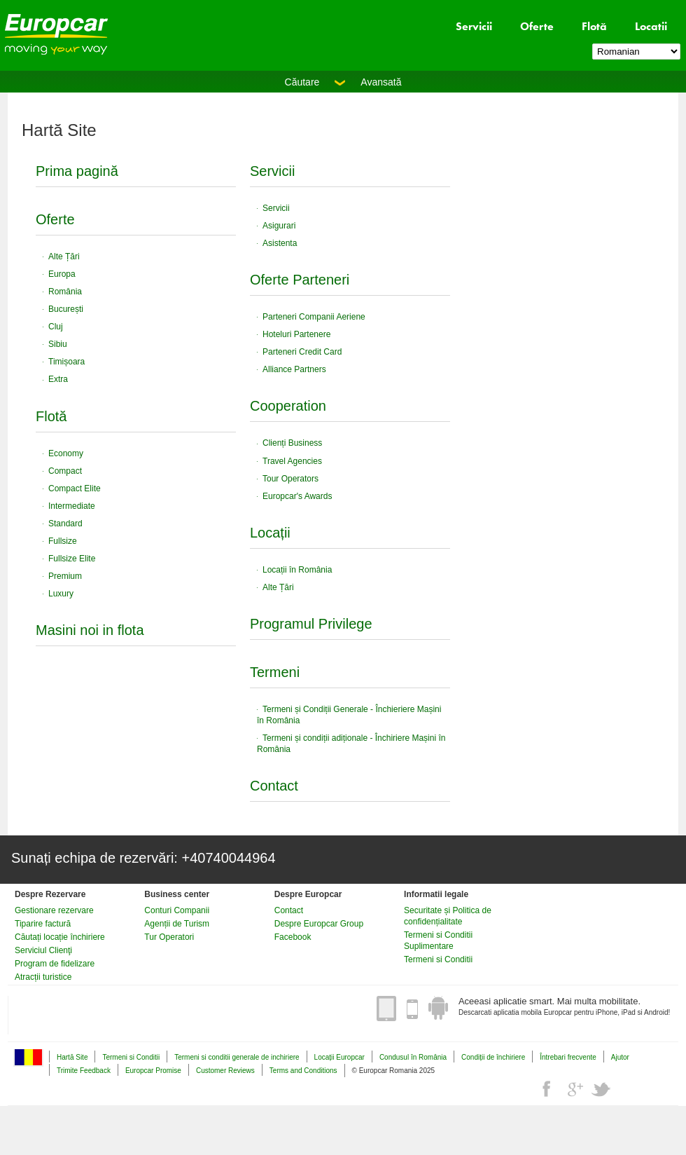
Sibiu (57, 344)
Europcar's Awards (297, 496)
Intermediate (71, 506)
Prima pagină (77, 171)
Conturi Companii (176, 910)
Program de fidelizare (54, 964)
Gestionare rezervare (54, 910)
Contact (274, 785)
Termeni (275, 672)
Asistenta (279, 243)
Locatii (651, 26)
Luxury (61, 594)
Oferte (537, 26)
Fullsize (62, 541)
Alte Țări (64, 256)
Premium (65, 576)
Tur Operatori (169, 937)
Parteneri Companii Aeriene (313, 317)
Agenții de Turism (176, 924)
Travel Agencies (292, 461)
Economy (65, 453)
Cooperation (288, 406)
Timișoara (66, 362)
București (65, 309)
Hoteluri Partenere (296, 334)
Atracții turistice (43, 977)
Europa (62, 274)
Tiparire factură (43, 924)
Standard (65, 523)
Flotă (594, 26)
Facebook (293, 937)
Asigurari (278, 226)
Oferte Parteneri (299, 279)
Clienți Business (292, 443)
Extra (58, 379)
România (65, 291)
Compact (65, 471)
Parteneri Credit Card (302, 352)
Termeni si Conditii (438, 959)
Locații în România (297, 570)
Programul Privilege (311, 623)
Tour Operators (290, 479)
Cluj (55, 327)
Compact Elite (74, 488)
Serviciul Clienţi (43, 950)
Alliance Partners (294, 369)
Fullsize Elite (71, 558)
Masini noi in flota (90, 630)
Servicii (474, 26)
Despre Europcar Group (318, 924)
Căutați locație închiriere (60, 937)
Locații (270, 532)
